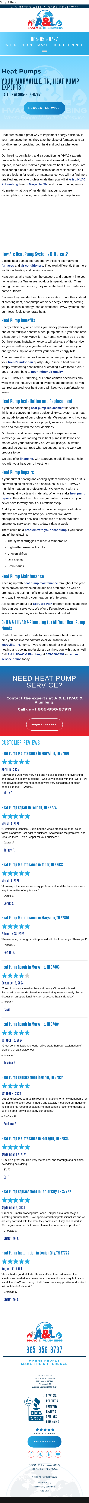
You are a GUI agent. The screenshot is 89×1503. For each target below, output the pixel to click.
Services (51, 1395)
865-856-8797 (44, 38)
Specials (51, 1416)
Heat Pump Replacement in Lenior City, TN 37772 (36, 1191)
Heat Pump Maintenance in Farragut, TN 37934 (35, 1138)
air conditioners (32, 265)
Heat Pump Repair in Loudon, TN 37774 (29, 807)
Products (52, 1401)
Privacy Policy (44, 1482)
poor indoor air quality (47, 371)
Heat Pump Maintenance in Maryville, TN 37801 (35, 753)
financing (26, 458)
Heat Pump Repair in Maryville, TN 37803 (30, 966)
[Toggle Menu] (44, 50)
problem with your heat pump (46, 530)
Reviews (51, 1411)
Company (51, 1406)
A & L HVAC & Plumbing (24, 654)
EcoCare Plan (42, 603)
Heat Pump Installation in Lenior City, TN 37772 (35, 1252)
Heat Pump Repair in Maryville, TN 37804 (30, 1023)
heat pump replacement (48, 408)
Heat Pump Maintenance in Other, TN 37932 (32, 864)
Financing (52, 1422)
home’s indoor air (20, 362)
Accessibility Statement (44, 1487)
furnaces (7, 265)
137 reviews (48, 1433)
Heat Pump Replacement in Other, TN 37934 (32, 1077)
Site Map (44, 1491)
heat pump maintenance (41, 583)
